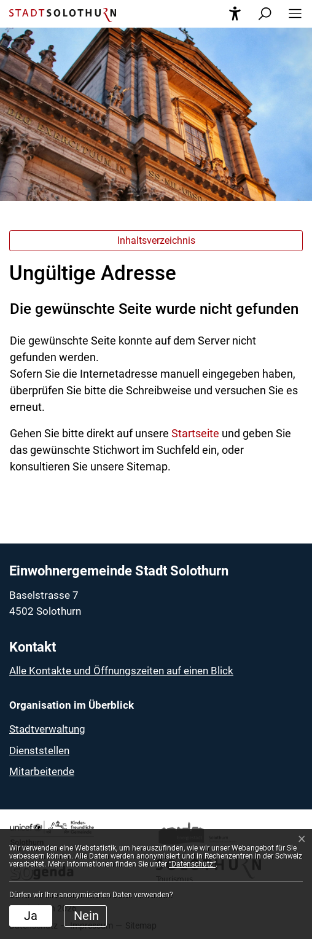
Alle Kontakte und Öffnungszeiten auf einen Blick (121, 670)
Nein (86, 915)
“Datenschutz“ (192, 864)
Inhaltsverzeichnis (156, 240)
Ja (30, 915)
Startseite (195, 433)
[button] (291, 14)
